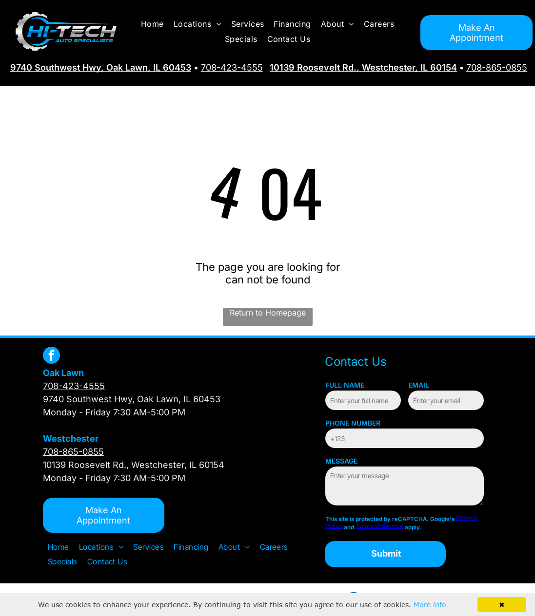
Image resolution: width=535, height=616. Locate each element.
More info (430, 604)
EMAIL (418, 385)
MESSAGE (341, 461)
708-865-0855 (496, 67)
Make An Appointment (476, 32)
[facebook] (51, 356)
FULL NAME (344, 385)
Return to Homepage (268, 312)
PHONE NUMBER (352, 423)
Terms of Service (379, 526)
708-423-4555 (232, 67)
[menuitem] (152, 24)
